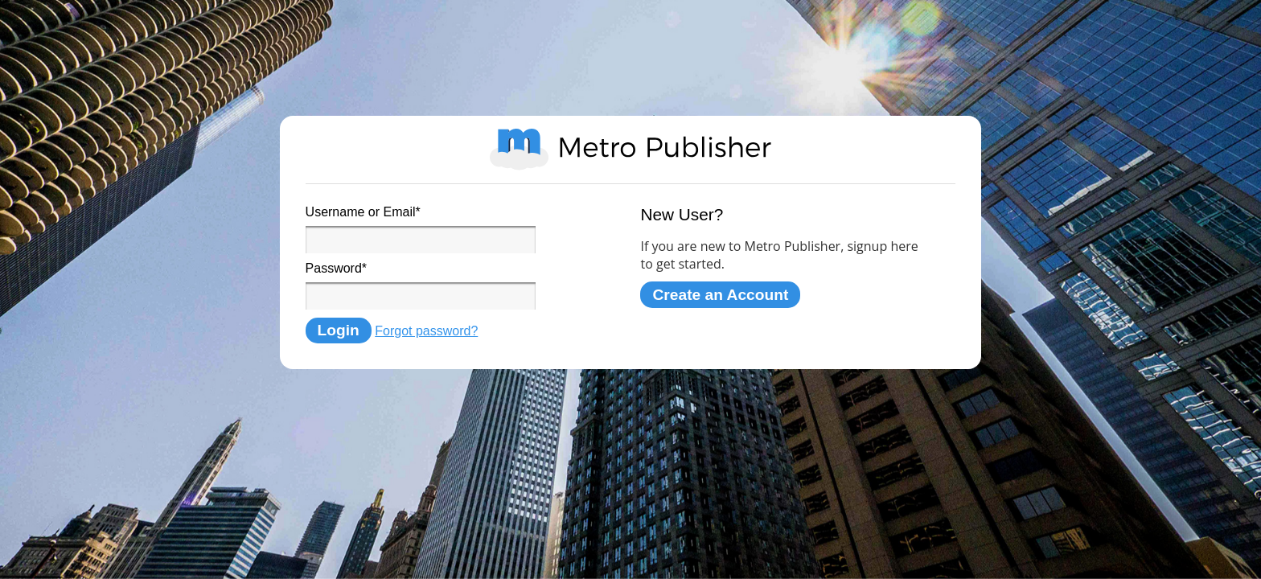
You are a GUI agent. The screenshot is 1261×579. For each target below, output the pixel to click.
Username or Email (363, 212)
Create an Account (720, 294)
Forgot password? (426, 331)
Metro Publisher (630, 149)
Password (336, 268)
